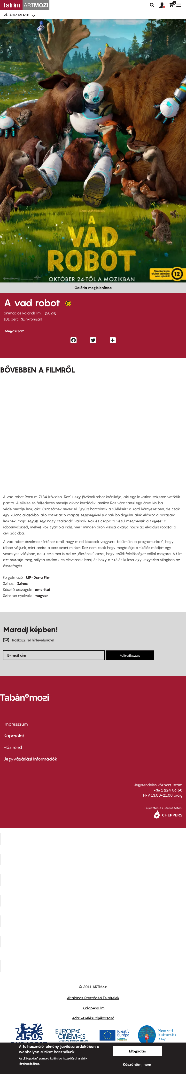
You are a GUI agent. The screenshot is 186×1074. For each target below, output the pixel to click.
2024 (50, 313)
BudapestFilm (93, 1008)
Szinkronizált (31, 319)
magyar (41, 595)
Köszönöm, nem (137, 1064)
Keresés (152, 5)
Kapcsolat (14, 735)
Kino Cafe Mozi (93, 859)
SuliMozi (93, 921)
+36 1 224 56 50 (168, 790)
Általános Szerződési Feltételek (93, 998)
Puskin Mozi (93, 900)
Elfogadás (137, 1051)
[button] (164, 5)
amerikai (42, 589)
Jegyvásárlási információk (30, 759)
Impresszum (16, 724)
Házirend (13, 747)
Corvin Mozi (93, 839)
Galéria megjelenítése (93, 287)
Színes (22, 583)
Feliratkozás (130, 655)
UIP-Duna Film (38, 577)
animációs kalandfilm (22, 313)
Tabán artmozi (93, 941)
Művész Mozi (93, 880)
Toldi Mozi (94, 966)
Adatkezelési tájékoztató (93, 1018)
